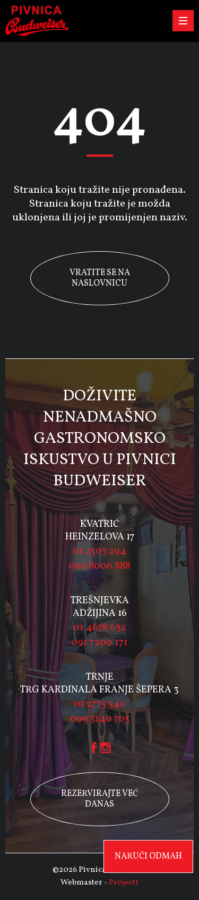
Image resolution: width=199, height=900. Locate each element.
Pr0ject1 (124, 882)
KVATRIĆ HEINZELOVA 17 (99, 531)
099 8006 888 (99, 566)
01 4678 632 (99, 627)
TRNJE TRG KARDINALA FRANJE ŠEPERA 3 (99, 684)
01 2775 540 (100, 704)
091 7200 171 (99, 642)
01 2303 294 (99, 551)
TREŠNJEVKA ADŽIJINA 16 (100, 607)
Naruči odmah (148, 856)
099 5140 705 (99, 719)
